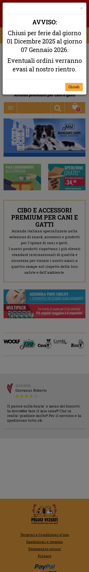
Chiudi (74, 87)
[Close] (81, 8)
